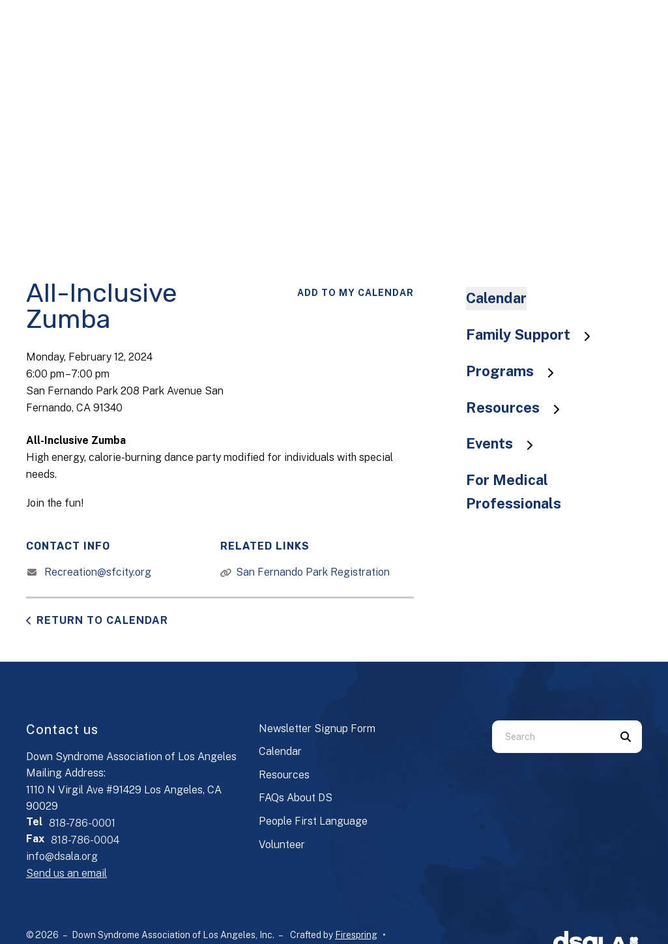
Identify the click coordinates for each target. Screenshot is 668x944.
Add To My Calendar (355, 293)
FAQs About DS (295, 797)
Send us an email (66, 873)
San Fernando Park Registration (313, 572)
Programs (516, 370)
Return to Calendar (102, 620)
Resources (519, 407)
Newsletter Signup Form (317, 728)
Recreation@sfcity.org (97, 572)
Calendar (496, 297)
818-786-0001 (82, 823)
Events (505, 443)
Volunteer (282, 844)
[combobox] (550, 736)
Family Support (534, 334)
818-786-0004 (85, 840)
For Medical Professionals (513, 491)
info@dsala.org (62, 856)
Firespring (356, 935)
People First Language (313, 821)
